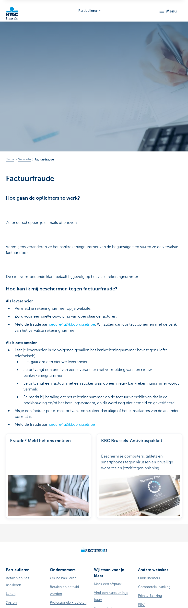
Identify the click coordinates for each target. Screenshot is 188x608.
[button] (167, 11)
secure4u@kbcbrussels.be (72, 324)
